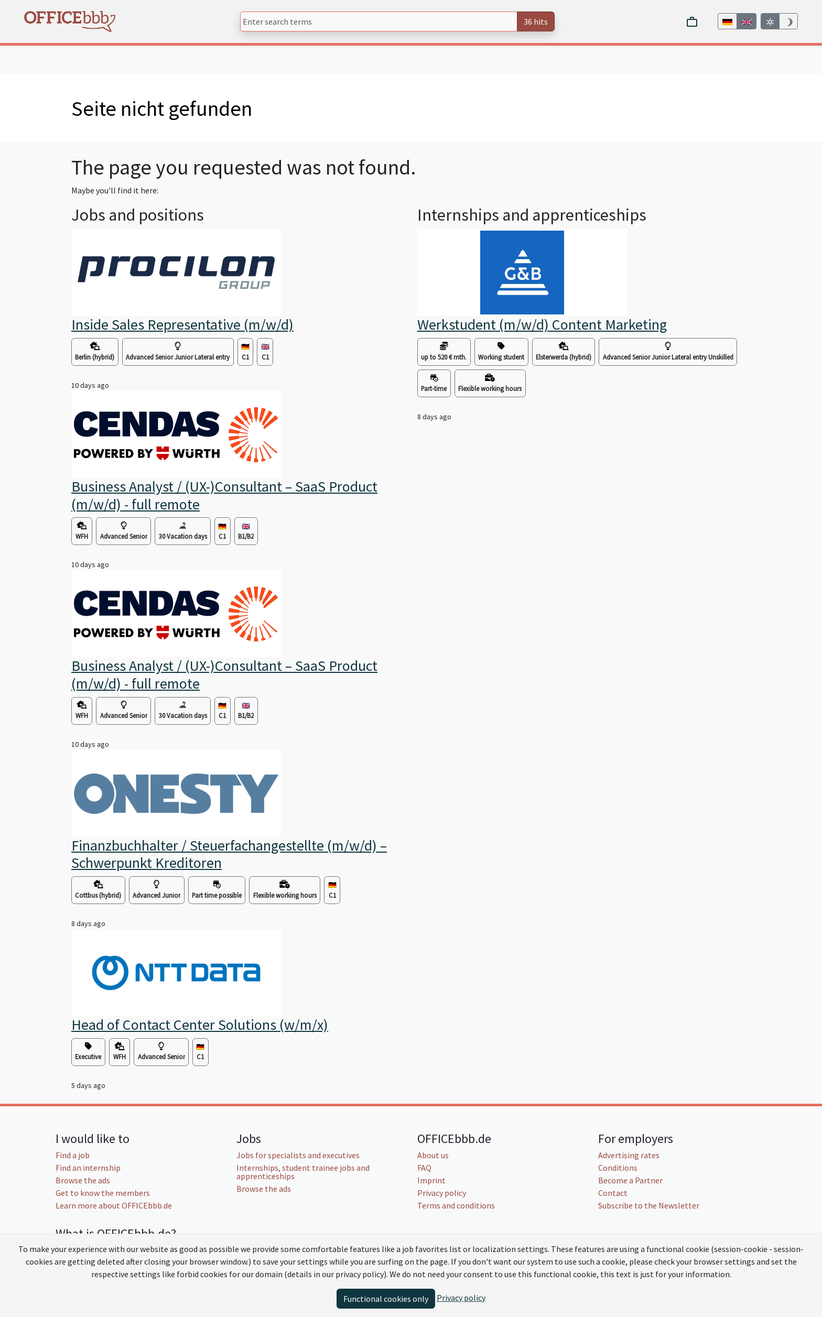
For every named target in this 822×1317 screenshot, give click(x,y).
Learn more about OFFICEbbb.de (114, 1205)
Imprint (431, 1180)
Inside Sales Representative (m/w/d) (182, 324)
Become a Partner (630, 1180)
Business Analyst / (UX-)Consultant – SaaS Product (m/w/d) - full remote (224, 495)
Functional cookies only (385, 1298)
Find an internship (88, 1167)
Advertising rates (628, 1155)
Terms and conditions (456, 1205)
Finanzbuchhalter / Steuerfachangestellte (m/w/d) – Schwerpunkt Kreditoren (229, 854)
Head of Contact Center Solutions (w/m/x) (199, 1024)
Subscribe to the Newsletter (648, 1205)
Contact (613, 1193)
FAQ (424, 1167)
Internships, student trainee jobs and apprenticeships (303, 1171)
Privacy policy (441, 1193)
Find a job (73, 1155)
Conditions (617, 1167)
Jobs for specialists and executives (298, 1155)
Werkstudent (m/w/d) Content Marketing (542, 324)
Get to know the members (103, 1193)
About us (433, 1155)
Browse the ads (83, 1180)
